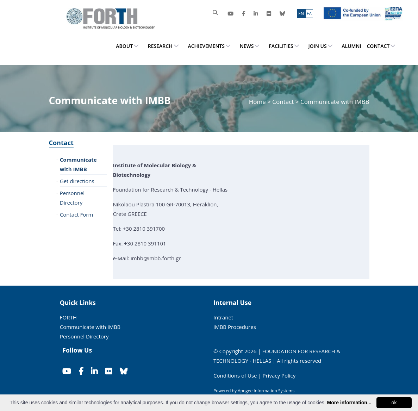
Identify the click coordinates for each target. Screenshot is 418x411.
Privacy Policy (279, 375)
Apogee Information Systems (266, 391)
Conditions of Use (235, 375)
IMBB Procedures (234, 326)
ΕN (301, 14)
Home (258, 102)
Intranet (223, 317)
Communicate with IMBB (78, 164)
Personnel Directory (72, 197)
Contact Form (76, 214)
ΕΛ (309, 14)
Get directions (77, 181)
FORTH (68, 317)
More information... (349, 402)
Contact (61, 142)
